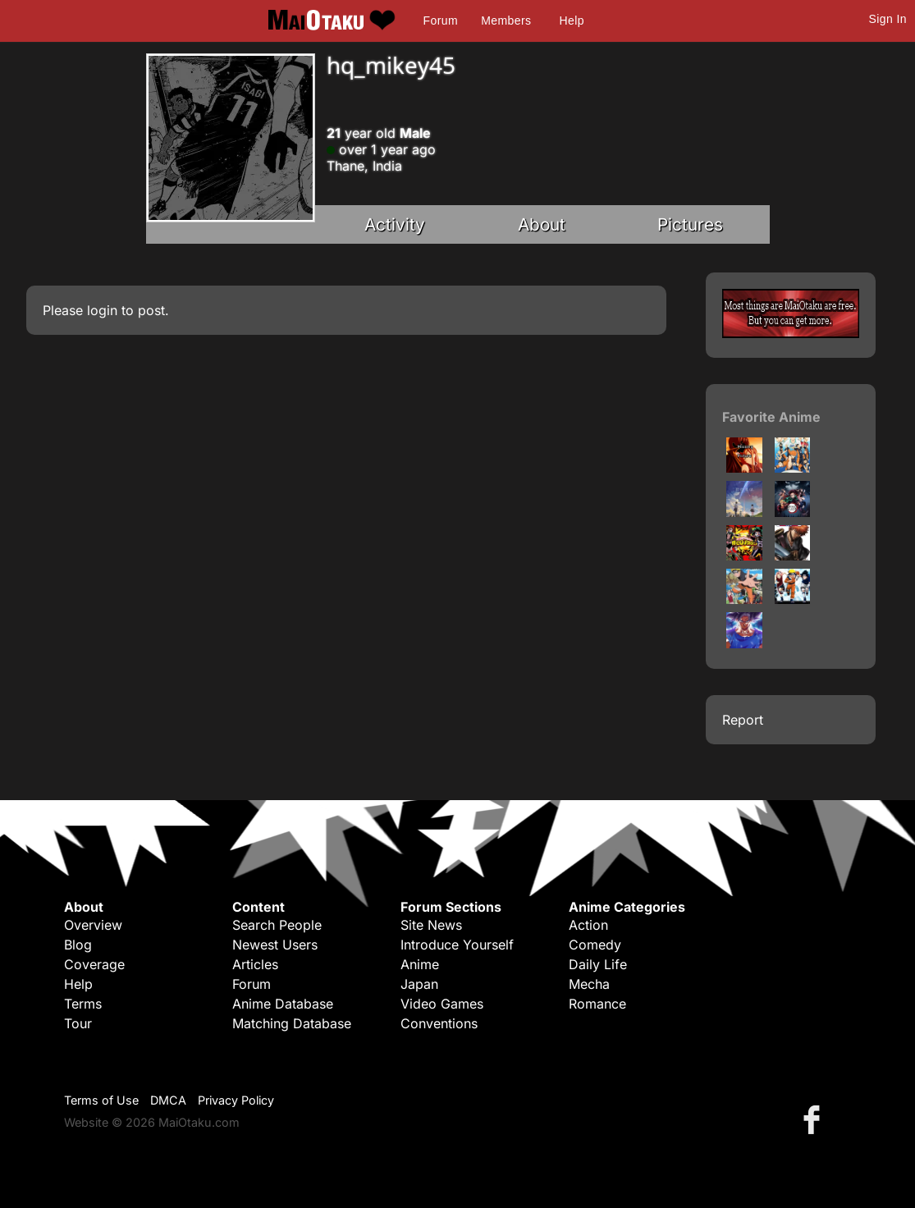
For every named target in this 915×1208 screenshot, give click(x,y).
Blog (78, 944)
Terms (83, 1003)
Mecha (589, 984)
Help (572, 20)
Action (588, 925)
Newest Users (275, 944)
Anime (419, 964)
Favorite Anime (771, 417)
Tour (78, 1023)
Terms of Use (101, 1100)
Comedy (595, 944)
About (541, 224)
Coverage (94, 964)
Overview (93, 925)
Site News (431, 925)
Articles (255, 964)
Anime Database (282, 1003)
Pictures (690, 224)
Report (742, 720)
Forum (440, 20)
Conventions (439, 1023)
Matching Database (291, 1023)
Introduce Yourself (457, 944)
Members (506, 20)
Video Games (441, 1003)
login (102, 310)
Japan (419, 984)
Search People (277, 925)
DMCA (168, 1100)
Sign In (888, 18)
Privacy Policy (236, 1100)
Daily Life (598, 964)
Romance (597, 1003)
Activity (394, 224)
